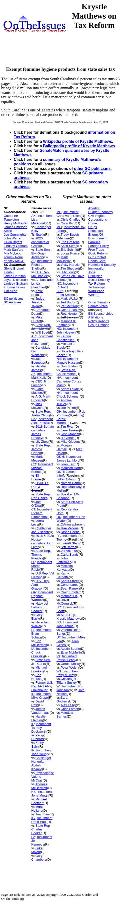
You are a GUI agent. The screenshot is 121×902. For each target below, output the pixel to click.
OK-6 (60, 457)
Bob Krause (36, 677)
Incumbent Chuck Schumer (68, 394)
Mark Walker (70, 298)
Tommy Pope (13, 257)
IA (32, 649)
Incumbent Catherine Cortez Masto (68, 381)
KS (33, 792)
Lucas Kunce (70, 253)
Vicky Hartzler (71, 265)
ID (32, 694)
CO (33, 464)
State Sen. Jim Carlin (40, 662)
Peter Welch (69, 667)
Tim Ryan (67, 426)
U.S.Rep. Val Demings (42, 575)
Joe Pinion (68, 408)
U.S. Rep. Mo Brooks (40, 274)
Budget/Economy (100, 212)
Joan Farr (43, 814)
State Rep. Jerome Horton (41, 449)
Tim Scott (10, 291)
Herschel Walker (39, 624)
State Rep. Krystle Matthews (68, 616)
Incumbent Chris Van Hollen (68, 214)
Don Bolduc (69, 366)
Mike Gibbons (70, 441)
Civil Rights (96, 216)
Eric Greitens (70, 242)
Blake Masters (37, 391)
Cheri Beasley (71, 310)
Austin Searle (70, 649)
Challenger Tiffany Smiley (66, 680)
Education (95, 231)
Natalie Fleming (38, 718)
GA (33, 592)
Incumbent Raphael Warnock (42, 596)
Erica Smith (64, 295)
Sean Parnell (70, 588)
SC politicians (14, 298)
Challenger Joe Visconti (41, 530)
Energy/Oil (96, 234)
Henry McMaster (16, 223)
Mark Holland (37, 808)
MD (59, 212)
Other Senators (99, 302)
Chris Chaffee (70, 219)
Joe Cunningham (16, 234)
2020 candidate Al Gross (40, 242)
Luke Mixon (36, 850)
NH (58, 359)
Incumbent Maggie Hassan (67, 360)
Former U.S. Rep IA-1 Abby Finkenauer (42, 686)
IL (32, 724)
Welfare (94, 295)
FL (33, 562)
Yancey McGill (14, 261)
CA (33, 419)
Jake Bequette (37, 360)
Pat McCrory (70, 306)
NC (58, 283)
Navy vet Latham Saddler (39, 607)
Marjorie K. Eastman (66, 323)
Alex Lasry (68, 705)
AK (33, 216)
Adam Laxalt (70, 389)
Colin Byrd (68, 223)
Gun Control (97, 257)
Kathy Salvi (37, 744)
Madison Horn (71, 468)
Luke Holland (66, 479)
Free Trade (96, 249)
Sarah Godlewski (64, 699)
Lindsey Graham (16, 246)
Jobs (91, 272)
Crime (92, 223)
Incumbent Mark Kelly (41, 375)
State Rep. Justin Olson (41, 413)
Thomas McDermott (39, 786)
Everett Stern (70, 543)
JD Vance (67, 438)
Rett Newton (70, 313)
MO (59, 227)
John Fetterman (63, 560)
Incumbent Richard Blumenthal (41, 513)
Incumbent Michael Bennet (42, 468)
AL (33, 261)
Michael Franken (38, 669)
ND (58, 329)
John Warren (13, 238)
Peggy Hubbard (38, 737)
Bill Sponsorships (100, 313)
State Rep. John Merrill (41, 327)
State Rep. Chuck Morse (66, 372)
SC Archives (13, 302)
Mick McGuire (37, 406)
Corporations (97, 219)
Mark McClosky (63, 259)
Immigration (96, 268)
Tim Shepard (70, 268)
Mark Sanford (13, 249)
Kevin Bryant (13, 242)
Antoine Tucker (64, 402)
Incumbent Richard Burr (67, 287)
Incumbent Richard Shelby (41, 264)
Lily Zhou (42, 441)
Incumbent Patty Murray (67, 673)
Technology (96, 287)
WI (58, 686)
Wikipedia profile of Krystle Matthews (77, 141)
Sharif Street (70, 581)
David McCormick (64, 601)
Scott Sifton (69, 246)
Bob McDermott (39, 643)
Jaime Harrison (15, 276)
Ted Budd (67, 302)
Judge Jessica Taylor (37, 302)
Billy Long (68, 272)
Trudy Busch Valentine (67, 236)
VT (58, 656)
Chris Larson (70, 709)
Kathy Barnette (62, 575)
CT (33, 509)
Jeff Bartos (68, 547)
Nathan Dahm (71, 483)
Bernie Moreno (62, 421)
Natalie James (38, 368)
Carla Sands (70, 554)
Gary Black (36, 616)
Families (94, 242)
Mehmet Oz (69, 596)
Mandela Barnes (64, 714)
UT (58, 637)
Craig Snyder (70, 592)
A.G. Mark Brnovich (40, 398)
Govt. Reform (98, 253)
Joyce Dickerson (16, 280)
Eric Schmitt (69, 249)
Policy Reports (98, 321)
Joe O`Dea (36, 503)
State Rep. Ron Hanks (41, 496)
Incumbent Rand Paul (41, 820)
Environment (97, 238)
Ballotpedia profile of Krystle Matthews (79, 146)
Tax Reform (96, 283)
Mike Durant (36, 319)
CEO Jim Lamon (39, 383)
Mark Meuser (37, 458)
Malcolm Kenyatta (64, 567)
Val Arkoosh (69, 551)
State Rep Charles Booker (40, 829)
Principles (95, 276)
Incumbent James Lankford (68, 458)
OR (59, 517)
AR (33, 336)
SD (58, 622)
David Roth (37, 703)
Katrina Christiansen (65, 338)
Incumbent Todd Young (41, 752)
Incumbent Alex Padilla (42, 421)
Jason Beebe (70, 532)
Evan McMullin (71, 652)
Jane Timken (70, 430)
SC (58, 607)
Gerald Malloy (71, 664)
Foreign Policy (98, 246)
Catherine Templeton (11, 217)
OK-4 (60, 472)
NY (58, 393)
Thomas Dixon (14, 287)
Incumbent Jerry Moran (41, 793)
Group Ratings (98, 325)
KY (33, 818)
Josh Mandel (70, 434)
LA (33, 837)
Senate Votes (98, 306)
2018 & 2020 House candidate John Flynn (42, 541)
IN (32, 750)
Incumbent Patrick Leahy (66, 658)
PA (58, 536)
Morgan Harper (64, 447)
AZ (33, 374)
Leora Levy (37, 522)
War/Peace (96, 291)
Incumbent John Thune (67, 624)
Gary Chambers (38, 857)
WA (59, 671)
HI (32, 630)
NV (58, 377)
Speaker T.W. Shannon (68, 496)
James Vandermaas (40, 711)
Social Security (99, 280)
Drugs (92, 227)
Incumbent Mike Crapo (41, 695)
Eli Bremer (36, 477)
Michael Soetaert (38, 801)
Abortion (94, 208)
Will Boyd (42, 332)
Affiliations (95, 317)
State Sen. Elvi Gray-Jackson (40, 253)
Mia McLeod (13, 253)
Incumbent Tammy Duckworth (41, 727)
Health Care (97, 261)
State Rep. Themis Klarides (41, 554)
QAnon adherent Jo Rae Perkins (70, 526)
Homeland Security (102, 265)
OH (59, 411)
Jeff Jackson (70, 317)
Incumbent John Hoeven (67, 330)
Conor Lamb (70, 585)
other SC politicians (92, 168)
